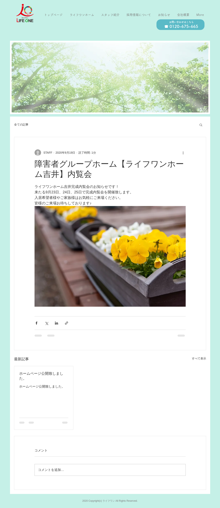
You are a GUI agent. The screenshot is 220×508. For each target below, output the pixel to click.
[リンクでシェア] (66, 323)
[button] (201, 124)
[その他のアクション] (183, 152)
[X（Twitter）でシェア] (46, 323)
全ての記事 (21, 124)
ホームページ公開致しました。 (41, 376)
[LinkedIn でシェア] (56, 323)
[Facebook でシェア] (36, 323)
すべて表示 (199, 358)
